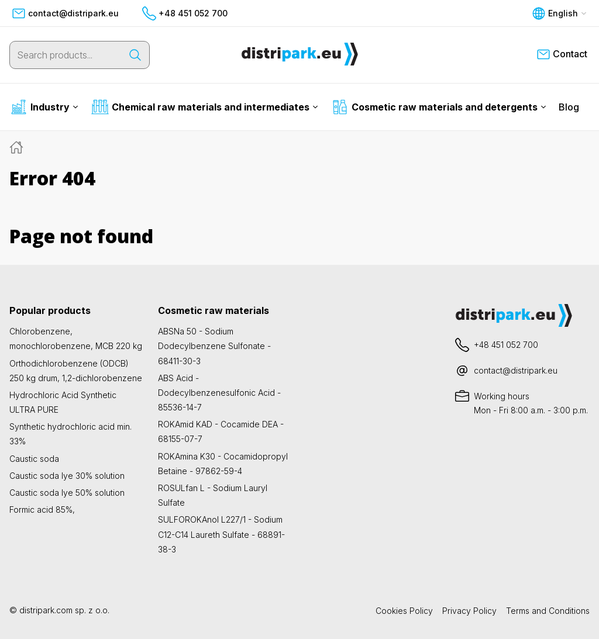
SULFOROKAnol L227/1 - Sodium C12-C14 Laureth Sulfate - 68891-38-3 (221, 534)
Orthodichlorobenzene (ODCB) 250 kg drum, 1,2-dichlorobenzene (75, 370)
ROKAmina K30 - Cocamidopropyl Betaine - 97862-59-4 (223, 463)
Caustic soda (34, 459)
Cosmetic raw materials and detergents (439, 107)
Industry (44, 107)
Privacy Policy (469, 611)
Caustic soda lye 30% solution (67, 476)
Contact (561, 54)
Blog (569, 107)
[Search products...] (65, 55)
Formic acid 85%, (42, 509)
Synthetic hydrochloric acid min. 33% (70, 434)
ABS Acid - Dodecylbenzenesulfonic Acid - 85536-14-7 (219, 392)
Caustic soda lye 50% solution (67, 493)
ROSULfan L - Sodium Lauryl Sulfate (212, 495)
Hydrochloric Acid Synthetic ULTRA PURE (62, 402)
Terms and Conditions (548, 611)
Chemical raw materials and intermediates (205, 107)
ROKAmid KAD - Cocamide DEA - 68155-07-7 (221, 431)
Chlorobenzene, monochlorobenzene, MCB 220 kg (75, 338)
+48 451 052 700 (185, 13)
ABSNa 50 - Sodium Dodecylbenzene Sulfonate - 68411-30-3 (214, 345)
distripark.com (46, 610)
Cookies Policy (404, 611)
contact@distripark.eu (65, 13)
